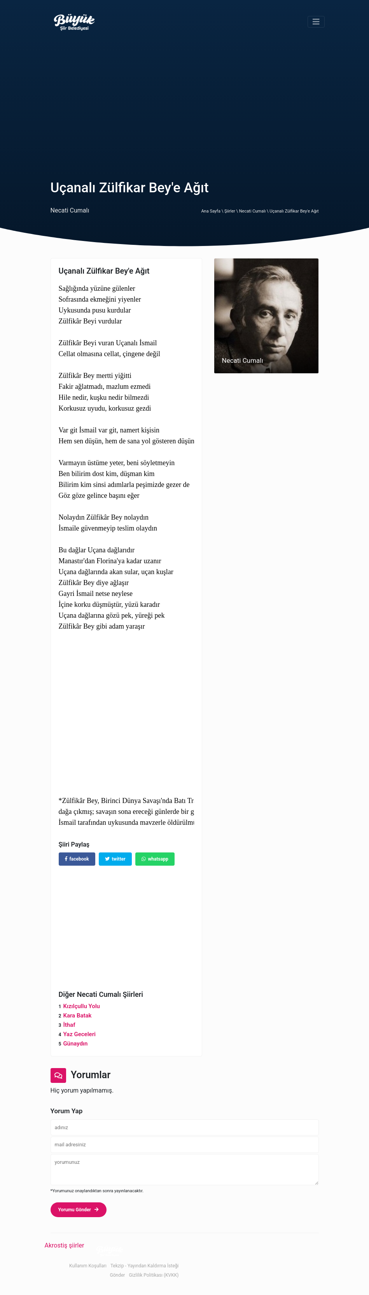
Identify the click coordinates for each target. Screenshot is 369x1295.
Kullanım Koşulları (88, 1266)
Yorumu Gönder (78, 1209)
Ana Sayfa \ (212, 211)
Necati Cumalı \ (254, 211)
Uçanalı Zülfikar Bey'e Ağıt (293, 211)
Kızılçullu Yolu (81, 1006)
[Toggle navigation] (316, 22)
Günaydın (75, 1043)
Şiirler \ (231, 211)
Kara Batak (77, 1015)
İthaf (69, 1024)
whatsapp (155, 859)
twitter (115, 859)
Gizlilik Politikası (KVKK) (153, 1275)
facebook (77, 859)
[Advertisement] (184, 101)
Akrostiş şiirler (64, 1245)
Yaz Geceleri (79, 1034)
